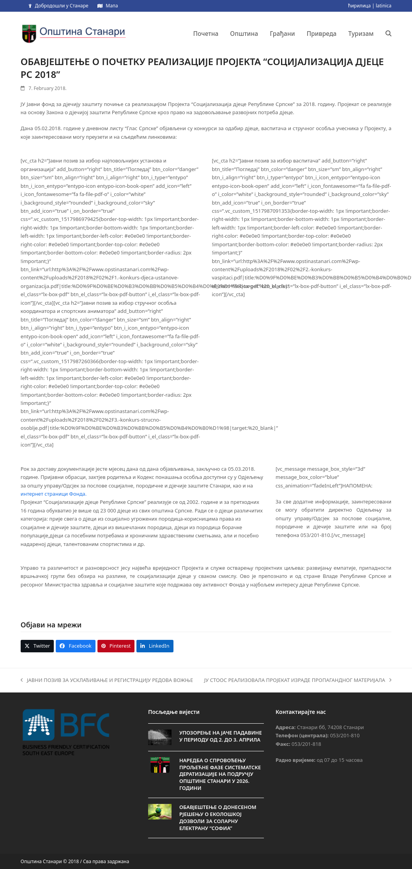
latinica (383, 5)
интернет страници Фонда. (54, 493)
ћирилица (359, 5)
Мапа (112, 5)
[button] (389, 33)
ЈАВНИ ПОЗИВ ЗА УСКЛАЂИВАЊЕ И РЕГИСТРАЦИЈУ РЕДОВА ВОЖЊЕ (107, 680)
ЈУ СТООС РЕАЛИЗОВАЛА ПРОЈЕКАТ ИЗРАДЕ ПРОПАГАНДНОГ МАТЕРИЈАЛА (297, 680)
